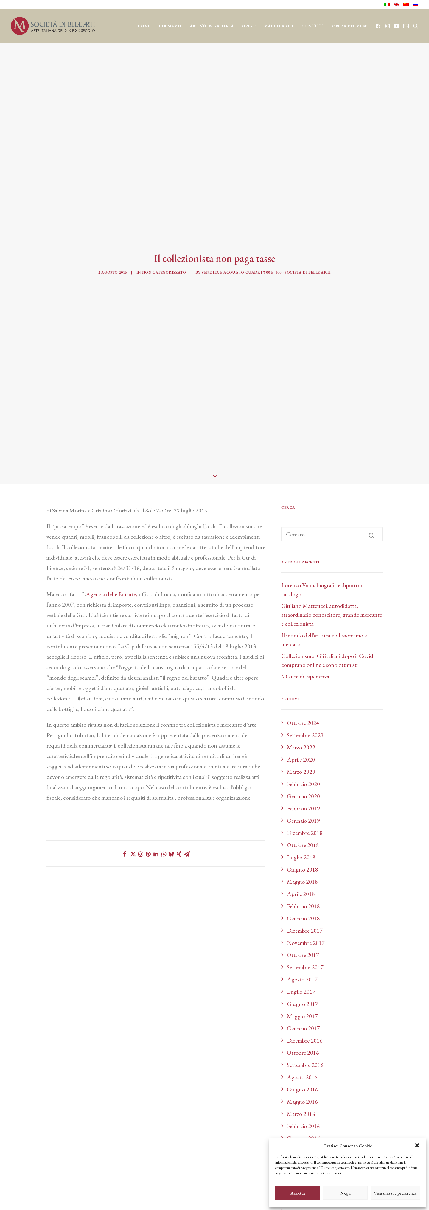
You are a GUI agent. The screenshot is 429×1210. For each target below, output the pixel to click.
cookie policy (100, 1162)
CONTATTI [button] (312, 26)
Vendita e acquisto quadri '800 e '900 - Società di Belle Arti (266, 96)
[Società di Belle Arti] (53, 26)
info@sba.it (108, 1141)
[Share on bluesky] (171, 502)
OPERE (249, 26)
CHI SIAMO (170, 26)
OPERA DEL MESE (349, 26)
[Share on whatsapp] (163, 502)
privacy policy (62, 1162)
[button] (417, 1145)
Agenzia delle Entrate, (111, 242)
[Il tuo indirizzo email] (183, 1125)
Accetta (297, 1193)
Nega (345, 1193)
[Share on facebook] (124, 502)
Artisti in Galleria (212, 26)
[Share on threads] (140, 502)
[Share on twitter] (132, 502)
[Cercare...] (332, 182)
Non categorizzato (164, 96)
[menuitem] (388, 4)
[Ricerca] (332, 182)
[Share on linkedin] (155, 502)
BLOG (214, 1075)
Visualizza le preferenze (395, 1193)
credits (52, 1198)
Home (144, 26)
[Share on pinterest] (148, 502)
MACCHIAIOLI (278, 26)
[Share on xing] (179, 502)
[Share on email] (186, 502)
